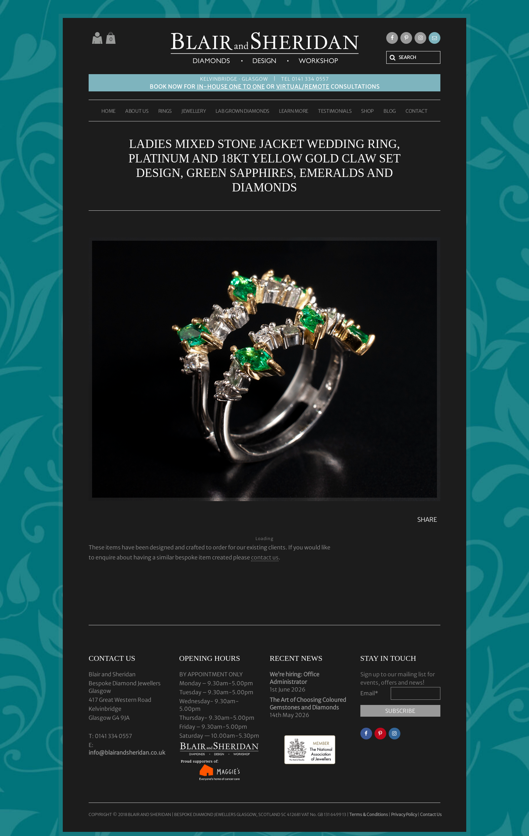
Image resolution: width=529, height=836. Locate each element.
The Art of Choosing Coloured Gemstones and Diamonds (308, 703)
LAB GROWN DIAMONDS (242, 111)
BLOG (389, 111)
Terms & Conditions (369, 814)
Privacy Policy (404, 814)
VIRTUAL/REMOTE (302, 86)
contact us (265, 557)
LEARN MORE (293, 111)
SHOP (367, 111)
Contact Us (431, 814)
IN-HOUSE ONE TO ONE (231, 86)
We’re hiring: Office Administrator (294, 678)
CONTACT (417, 111)
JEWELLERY (193, 111)
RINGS (165, 111)
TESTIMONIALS (334, 111)
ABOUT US (137, 111)
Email (369, 693)
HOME (108, 111)
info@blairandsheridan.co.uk (127, 752)
